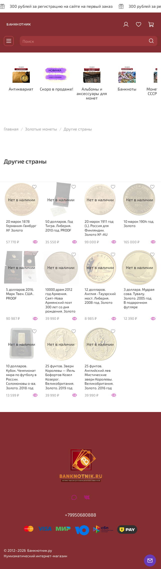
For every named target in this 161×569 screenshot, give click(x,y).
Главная (11, 129)
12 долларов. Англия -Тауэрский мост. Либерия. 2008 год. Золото (100, 296)
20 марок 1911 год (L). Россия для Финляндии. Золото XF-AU (99, 228)
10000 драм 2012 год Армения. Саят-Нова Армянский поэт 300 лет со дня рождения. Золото (60, 300)
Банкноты (131, 88)
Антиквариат (22, 88)
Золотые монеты (41, 129)
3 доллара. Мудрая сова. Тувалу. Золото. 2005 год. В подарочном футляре (139, 298)
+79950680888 (80, 515)
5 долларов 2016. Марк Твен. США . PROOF (20, 293)
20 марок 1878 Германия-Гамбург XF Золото (21, 225)
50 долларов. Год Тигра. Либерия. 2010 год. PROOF (59, 225)
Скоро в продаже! (58, 88)
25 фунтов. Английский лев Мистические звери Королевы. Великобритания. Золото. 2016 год (99, 377)
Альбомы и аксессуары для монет (95, 93)
